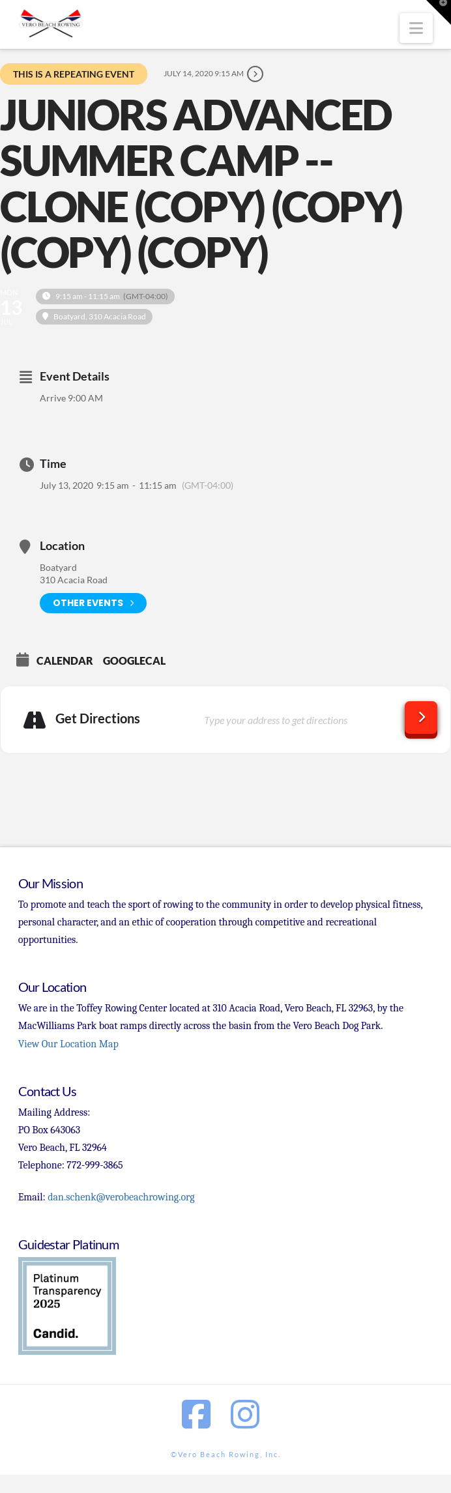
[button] (416, 28)
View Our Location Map (68, 1044)
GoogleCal (134, 660)
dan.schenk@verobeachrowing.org (121, 1197)
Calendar (64, 660)
